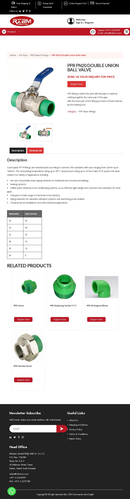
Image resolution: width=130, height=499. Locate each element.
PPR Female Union (23, 366)
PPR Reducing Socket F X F (63, 305)
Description (18, 150)
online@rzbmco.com (18, 474)
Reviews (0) (35, 150)
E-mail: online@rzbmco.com (109, 33)
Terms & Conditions (78, 434)
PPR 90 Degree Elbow (97, 305)
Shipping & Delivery (78, 425)
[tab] (17, 151)
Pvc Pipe (23, 55)
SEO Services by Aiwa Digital (81, 494)
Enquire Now (76, 84)
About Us (73, 420)
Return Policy (75, 438)
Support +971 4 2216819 (109, 30)
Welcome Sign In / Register (80, 21)
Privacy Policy (75, 429)
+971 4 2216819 (17, 477)
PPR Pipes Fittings (39, 55)
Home (13, 55)
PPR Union (19, 305)
